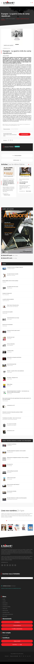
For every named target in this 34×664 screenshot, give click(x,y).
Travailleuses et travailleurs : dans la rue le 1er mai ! (12, 417)
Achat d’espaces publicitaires (8, 615)
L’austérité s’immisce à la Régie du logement (15, 267)
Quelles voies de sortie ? (11, 477)
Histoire (17, 129)
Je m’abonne (17, 623)
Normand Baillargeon (10, 345)
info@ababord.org (4, 563)
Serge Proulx (9, 458)
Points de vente (5, 611)
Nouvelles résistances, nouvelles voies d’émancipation (17, 497)
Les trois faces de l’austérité (8, 311)
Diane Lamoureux (14, 499)
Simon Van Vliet (9, 393)
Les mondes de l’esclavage (23, 182)
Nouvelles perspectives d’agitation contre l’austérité (16, 450)
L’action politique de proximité (12, 470)
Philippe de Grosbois (10, 365)
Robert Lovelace (9, 358)
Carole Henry (13, 275)
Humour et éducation (11, 343)
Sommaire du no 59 (10, 430)
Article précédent (17, 155)
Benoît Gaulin (9, 385)
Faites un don (17, 643)
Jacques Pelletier (6, 55)
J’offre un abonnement (17, 630)
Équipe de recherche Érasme (6, 413)
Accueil (4, 600)
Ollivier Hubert (28, 191)
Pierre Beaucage (9, 445)
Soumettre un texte (6, 613)
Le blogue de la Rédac (6, 607)
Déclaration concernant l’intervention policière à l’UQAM (12, 411)
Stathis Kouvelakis (9, 306)
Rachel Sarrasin (9, 472)
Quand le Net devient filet (11, 364)
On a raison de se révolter (11, 423)
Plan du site (6, 658)
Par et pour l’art (10, 464)
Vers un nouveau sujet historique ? (13, 484)
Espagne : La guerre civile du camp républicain (15, 370)
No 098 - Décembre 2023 (8, 176)
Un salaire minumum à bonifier (12, 273)
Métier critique (9, 384)
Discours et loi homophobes (8, 324)
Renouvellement (17, 627)
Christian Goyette (7, 194)
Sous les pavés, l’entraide (11, 491)
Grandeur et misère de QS (7, 293)
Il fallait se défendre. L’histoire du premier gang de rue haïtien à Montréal (8, 183)
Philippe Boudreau (9, 485)
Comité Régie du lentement (11, 268)
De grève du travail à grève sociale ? (13, 330)
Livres (13, 129)
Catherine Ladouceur (10, 419)
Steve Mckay (15, 419)
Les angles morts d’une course (12, 286)
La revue (4, 602)
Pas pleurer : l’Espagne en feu (12, 377)
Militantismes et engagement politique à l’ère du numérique (17, 457)
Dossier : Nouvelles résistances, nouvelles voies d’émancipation (16, 440)
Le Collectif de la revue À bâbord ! (11, 425)
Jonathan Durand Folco (6, 300)
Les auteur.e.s (5, 605)
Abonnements (5, 603)
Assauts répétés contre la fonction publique (10, 280)
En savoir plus (5, 193)
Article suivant (17, 160)
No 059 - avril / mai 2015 (8, 45)
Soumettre (17, 646)
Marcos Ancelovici (9, 492)
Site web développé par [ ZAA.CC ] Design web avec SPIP (17, 661)
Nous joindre (5, 617)
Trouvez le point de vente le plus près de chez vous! (11, 589)
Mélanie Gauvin (9, 275)
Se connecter (5, 636)
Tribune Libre (5, 609)
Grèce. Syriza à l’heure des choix (13, 305)
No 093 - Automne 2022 (25, 176)
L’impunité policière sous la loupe (13, 317)
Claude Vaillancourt (15, 306)
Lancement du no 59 (11, 405)
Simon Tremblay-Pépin (6, 294)
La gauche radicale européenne (8, 299)
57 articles (17, 146)
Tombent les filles (10, 350)
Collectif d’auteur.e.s (5, 400)
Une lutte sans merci (10, 337)
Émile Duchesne (5, 325)
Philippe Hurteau (5, 313)
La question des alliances (11, 443)
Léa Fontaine (9, 331)
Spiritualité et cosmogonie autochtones (14, 357)
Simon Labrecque (9, 465)
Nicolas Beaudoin (5, 419)
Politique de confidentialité (14, 658)
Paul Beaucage (9, 338)
